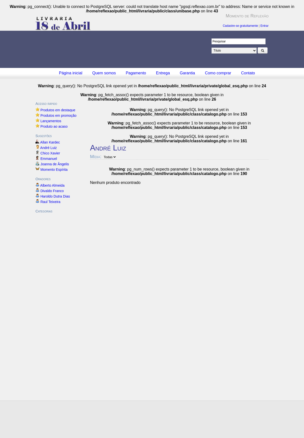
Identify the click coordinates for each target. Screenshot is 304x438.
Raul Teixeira (50, 202)
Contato (248, 73)
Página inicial (70, 73)
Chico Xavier (50, 153)
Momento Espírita (54, 170)
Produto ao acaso (54, 126)
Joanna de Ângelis (54, 164)
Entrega (163, 73)
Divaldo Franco (52, 191)
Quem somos (104, 73)
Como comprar (218, 73)
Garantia (187, 73)
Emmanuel (48, 159)
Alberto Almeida (52, 185)
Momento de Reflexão (247, 15)
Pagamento (136, 73)
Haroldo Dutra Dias (55, 196)
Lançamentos (50, 121)
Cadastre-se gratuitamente (240, 26)
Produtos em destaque (57, 110)
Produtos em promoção (58, 115)
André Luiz (48, 148)
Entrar (264, 26)
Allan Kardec (50, 142)
